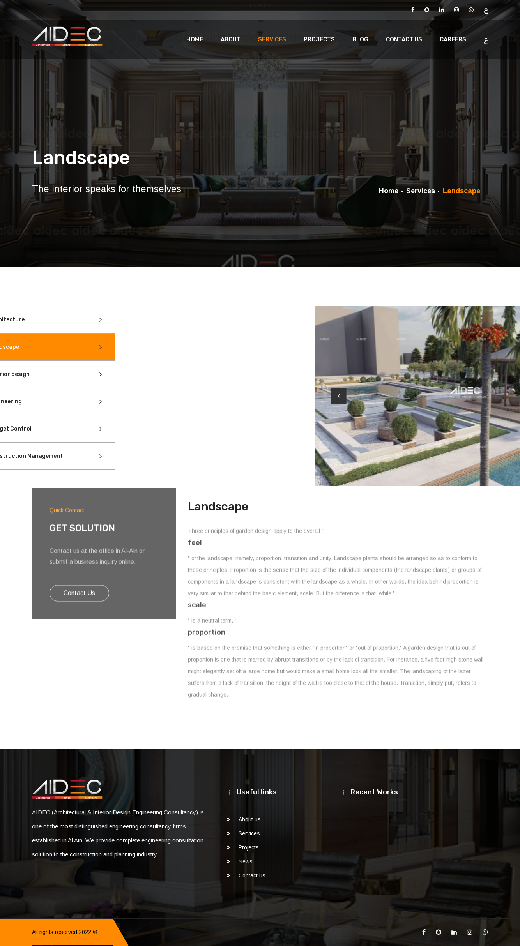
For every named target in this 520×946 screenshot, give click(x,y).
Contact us (404, 39)
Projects (319, 39)
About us (250, 819)
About (231, 39)
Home (194, 39)
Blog (360, 39)
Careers (453, 39)
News (246, 861)
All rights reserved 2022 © (64, 932)
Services (272, 39)
